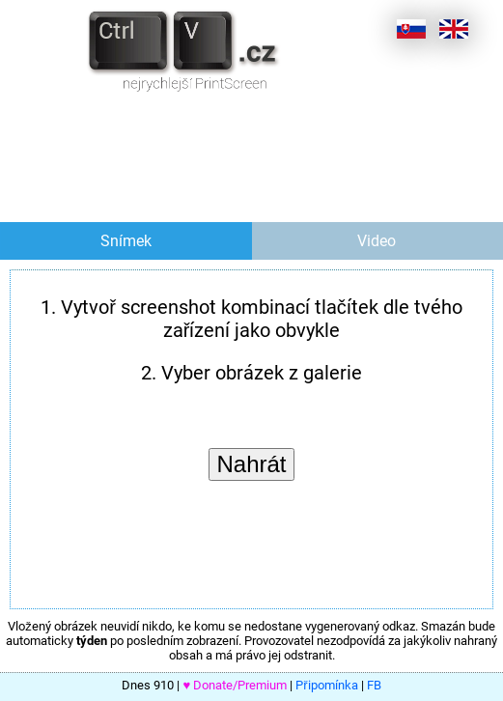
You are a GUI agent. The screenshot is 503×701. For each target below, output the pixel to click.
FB (374, 685)
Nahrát (251, 464)
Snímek (126, 241)
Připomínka (326, 685)
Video (376, 241)
